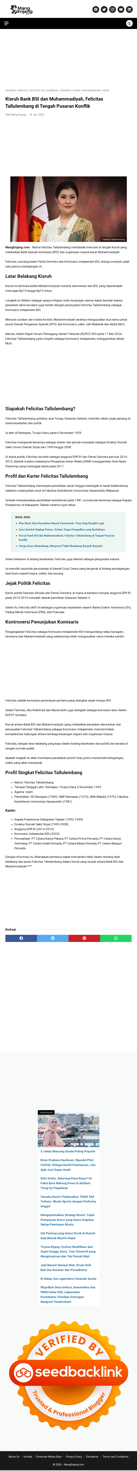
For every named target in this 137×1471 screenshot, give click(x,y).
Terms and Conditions (115, 1457)
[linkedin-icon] (128, 7)
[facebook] (21, 935)
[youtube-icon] (119, 7)
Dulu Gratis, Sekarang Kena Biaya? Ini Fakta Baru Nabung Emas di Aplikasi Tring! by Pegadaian (66, 1182)
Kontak (28, 1457)
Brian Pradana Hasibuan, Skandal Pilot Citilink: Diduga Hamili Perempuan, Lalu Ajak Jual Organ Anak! (68, 1164)
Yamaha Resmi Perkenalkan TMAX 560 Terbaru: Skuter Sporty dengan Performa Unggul (68, 1201)
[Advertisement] (68, 56)
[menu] (7, 20)
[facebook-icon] (94, 7)
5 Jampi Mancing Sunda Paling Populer (67, 1151)
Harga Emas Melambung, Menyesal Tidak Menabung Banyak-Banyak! (60, 543)
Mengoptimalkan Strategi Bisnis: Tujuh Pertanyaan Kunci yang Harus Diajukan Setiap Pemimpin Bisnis (67, 1219)
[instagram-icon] (111, 7)
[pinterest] (84, 935)
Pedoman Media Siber (49, 1457)
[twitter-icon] (102, 7)
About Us (14, 1457)
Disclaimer (92, 1457)
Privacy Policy (74, 1457)
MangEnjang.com (74, 1465)
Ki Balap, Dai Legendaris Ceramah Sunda (68, 1278)
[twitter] (52, 935)
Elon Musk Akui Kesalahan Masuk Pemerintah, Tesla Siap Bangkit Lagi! (61, 520)
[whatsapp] (116, 935)
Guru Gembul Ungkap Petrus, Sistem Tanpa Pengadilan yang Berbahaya (62, 527)
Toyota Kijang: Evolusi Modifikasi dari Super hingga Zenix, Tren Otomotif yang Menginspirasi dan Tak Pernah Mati (68, 1251)
